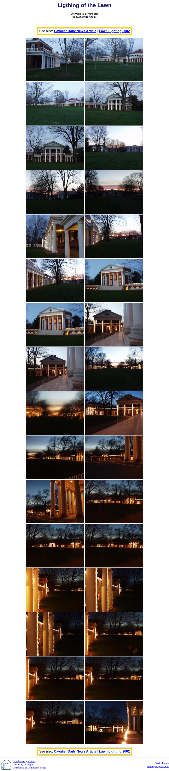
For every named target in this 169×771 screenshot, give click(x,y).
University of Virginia (24, 764)
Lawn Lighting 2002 (114, 31)
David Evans (19, 761)
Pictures (32, 761)
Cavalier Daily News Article (75, 31)
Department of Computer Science (29, 767)
